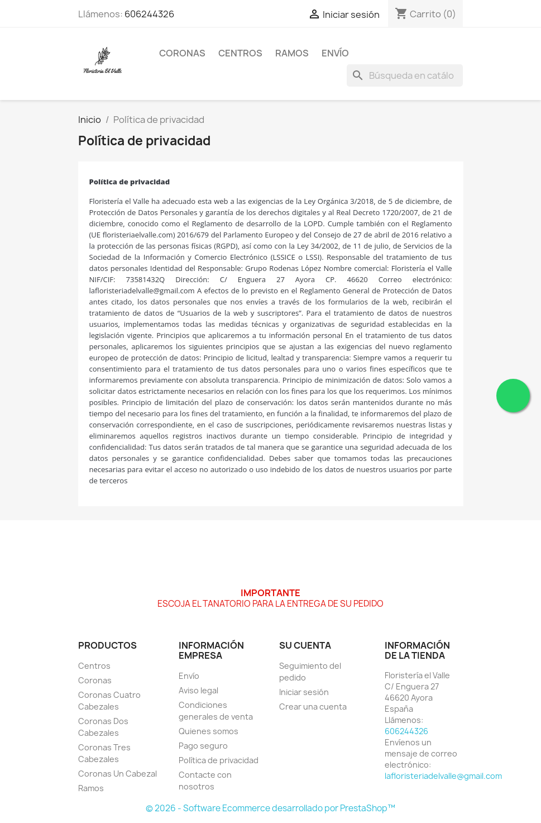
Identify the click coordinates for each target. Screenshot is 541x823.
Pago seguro (203, 745)
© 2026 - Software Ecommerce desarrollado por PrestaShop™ (270, 808)
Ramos (292, 53)
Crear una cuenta (313, 706)
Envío (335, 53)
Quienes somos (208, 731)
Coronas (182, 53)
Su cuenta (305, 645)
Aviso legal (198, 690)
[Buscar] (405, 75)
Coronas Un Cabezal (117, 773)
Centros (240, 53)
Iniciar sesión (304, 692)
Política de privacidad (218, 760)
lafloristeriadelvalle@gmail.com (443, 775)
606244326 (149, 14)
